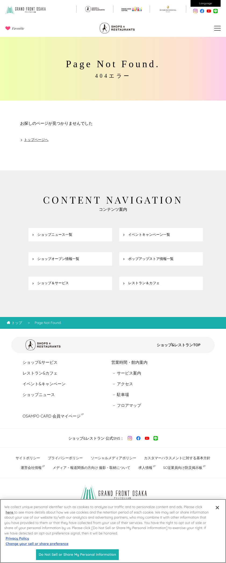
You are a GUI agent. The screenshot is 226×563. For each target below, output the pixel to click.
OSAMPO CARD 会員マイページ (52, 416)
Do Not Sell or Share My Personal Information (77, 557)
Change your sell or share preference (37, 546)
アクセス (125, 383)
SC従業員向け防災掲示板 (182, 467)
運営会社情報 (31, 467)
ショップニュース (39, 394)
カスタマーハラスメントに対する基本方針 (177, 458)
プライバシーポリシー (65, 458)
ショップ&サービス (40, 362)
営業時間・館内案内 (129, 362)
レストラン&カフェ (40, 373)
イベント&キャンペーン (44, 383)
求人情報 (145, 467)
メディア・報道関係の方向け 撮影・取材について (92, 467)
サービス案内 (129, 373)
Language (205, 3)
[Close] (217, 510)
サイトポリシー (28, 458)
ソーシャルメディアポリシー (113, 458)
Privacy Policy (17, 541)
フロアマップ (129, 405)
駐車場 (123, 394)
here (10, 514)
